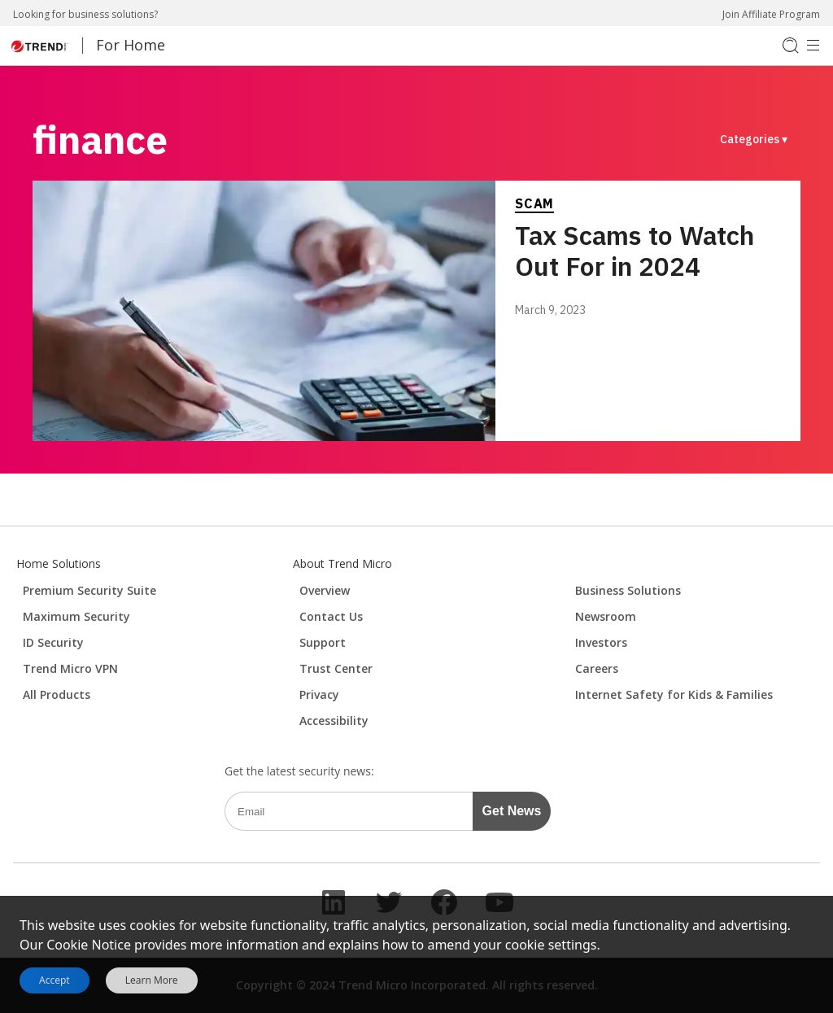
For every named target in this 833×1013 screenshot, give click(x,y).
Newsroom (605, 616)
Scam (534, 203)
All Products (56, 694)
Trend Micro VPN (70, 668)
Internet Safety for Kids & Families (674, 694)
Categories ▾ (753, 139)
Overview (324, 590)
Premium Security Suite (89, 590)
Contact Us (331, 616)
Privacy (319, 694)
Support (322, 642)
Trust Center (336, 668)
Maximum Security (76, 616)
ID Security (53, 642)
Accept (54, 980)
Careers (596, 668)
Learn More (151, 980)
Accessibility (334, 720)
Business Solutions (628, 590)
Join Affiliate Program (771, 14)
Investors (601, 642)
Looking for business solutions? (85, 14)
